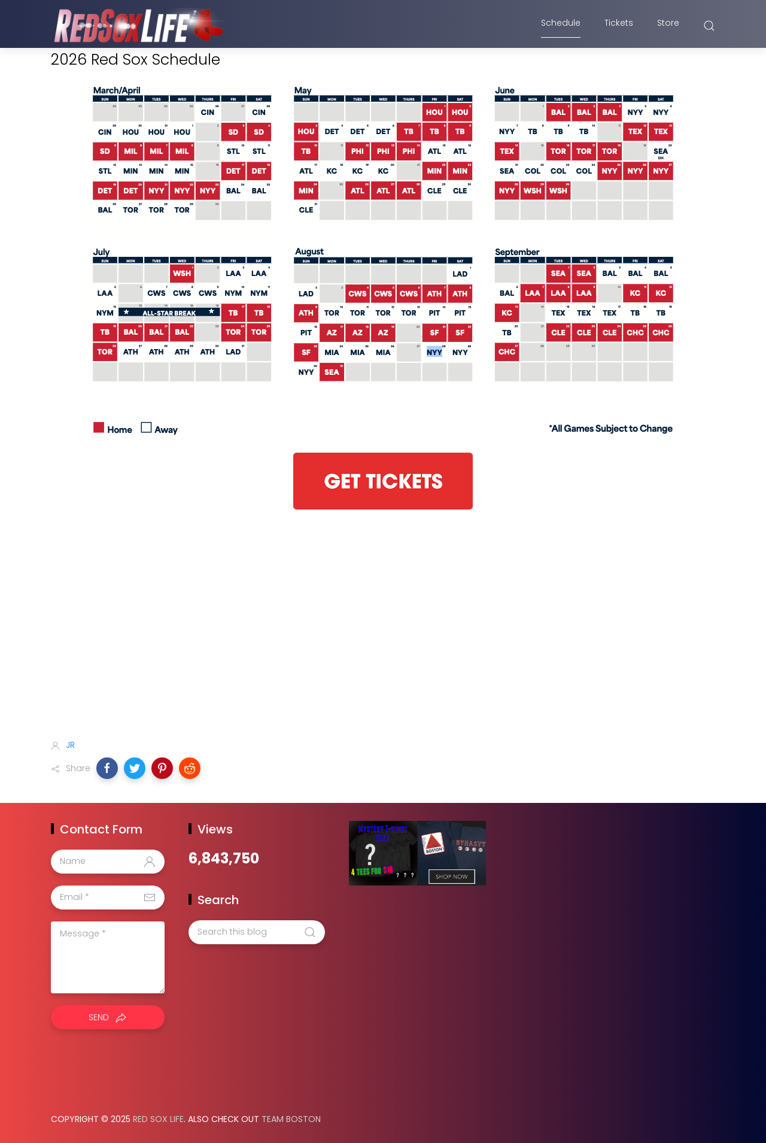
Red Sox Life (158, 1119)
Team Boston (291, 1119)
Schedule (560, 26)
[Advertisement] (383, 635)
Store (668, 26)
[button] (107, 768)
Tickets (618, 26)
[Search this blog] (257, 932)
